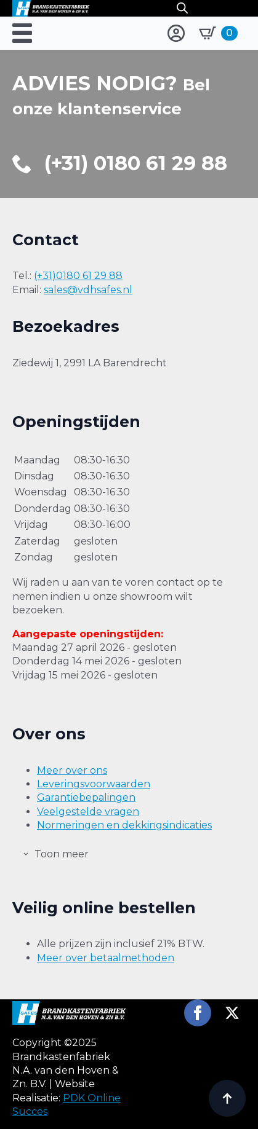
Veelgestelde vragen (88, 811)
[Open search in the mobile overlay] (182, 8)
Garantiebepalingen (86, 797)
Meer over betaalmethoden (105, 958)
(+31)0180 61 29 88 (78, 275)
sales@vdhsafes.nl (88, 290)
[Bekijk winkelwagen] (218, 33)
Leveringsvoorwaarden (93, 784)
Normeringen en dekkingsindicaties (124, 825)
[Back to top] (227, 1098)
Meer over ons (72, 770)
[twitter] (232, 1012)
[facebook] (197, 1012)
